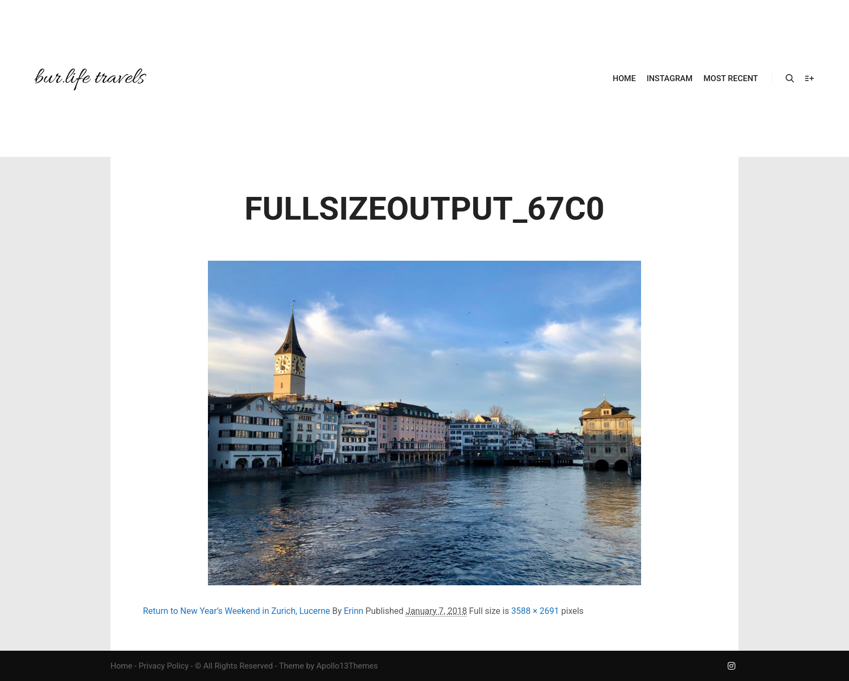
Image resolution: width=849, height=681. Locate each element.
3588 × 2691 (535, 611)
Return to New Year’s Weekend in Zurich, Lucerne (236, 611)
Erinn (353, 611)
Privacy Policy (163, 666)
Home (121, 666)
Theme (291, 666)
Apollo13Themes (347, 666)
